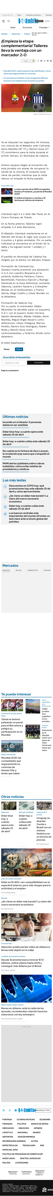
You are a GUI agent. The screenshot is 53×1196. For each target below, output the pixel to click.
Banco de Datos (39, 1124)
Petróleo (49, 15)
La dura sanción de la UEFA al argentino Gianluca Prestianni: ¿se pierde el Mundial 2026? (33, 191)
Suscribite (38, 362)
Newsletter (47, 27)
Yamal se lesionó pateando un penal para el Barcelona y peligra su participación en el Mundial (12, 727)
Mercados (8, 1128)
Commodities (32, 570)
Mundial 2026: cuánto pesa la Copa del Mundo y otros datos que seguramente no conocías (27, 72)
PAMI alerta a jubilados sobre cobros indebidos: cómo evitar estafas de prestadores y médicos (23, 466)
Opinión (38, 1128)
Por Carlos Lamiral (8, 970)
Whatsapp (35, 1110)
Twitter (3, 1110)
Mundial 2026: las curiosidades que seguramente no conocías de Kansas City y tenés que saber (11, 765)
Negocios (24, 1128)
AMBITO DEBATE (40, 1173)
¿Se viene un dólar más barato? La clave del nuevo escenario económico (28, 498)
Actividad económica (33, 15)
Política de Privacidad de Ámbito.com (22, 1154)
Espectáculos (10, 1145)
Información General (14, 1141)
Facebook (9, 1110)
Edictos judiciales (30, 1158)
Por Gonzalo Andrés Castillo (11, 1019)
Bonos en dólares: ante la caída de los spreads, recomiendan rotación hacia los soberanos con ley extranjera (24, 1011)
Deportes (16, 34)
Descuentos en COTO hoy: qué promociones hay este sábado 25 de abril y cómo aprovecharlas (29, 488)
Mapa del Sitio (10, 1149)
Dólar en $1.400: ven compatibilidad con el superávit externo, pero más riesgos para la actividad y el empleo (26, 885)
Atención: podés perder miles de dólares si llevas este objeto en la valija (25, 948)
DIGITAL (13, 1173)
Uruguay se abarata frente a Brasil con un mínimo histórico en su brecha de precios (44, 828)
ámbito (4, 34)
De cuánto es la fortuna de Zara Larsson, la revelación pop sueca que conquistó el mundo (26, 453)
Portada (7, 1119)
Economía (27, 27)
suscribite (39, 21)
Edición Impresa (26, 1137)
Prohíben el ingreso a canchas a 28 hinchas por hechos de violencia (29, 199)
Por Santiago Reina (8, 893)
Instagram (16, 1110)
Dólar (19, 15)
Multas (6, 1162)
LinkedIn (22, 1110)
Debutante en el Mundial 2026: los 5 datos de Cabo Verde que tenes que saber (47, 740)
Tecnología (28, 1145)
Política (21, 1124)
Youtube (28, 1110)
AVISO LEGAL (8, 1158)
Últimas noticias (26, 1119)
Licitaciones (21, 1162)
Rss (42, 1145)
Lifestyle (7, 1132)
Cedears (47, 570)
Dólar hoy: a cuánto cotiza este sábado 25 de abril (26, 443)
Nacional (23, 1132)
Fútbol (27, 34)
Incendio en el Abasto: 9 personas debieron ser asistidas (22, 424)
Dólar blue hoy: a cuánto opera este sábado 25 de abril (23, 433)
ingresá (47, 21)
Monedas (6, 570)
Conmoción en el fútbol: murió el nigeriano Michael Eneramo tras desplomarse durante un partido (26, 79)
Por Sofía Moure (43, 844)
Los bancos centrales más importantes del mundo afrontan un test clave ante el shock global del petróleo (29, 517)
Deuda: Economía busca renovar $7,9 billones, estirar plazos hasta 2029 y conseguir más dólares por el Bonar (22, 963)
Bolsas (19, 570)
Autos (34, 1141)
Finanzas (43, 27)
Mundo (36, 1132)
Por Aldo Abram (7, 909)
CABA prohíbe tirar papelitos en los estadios (46, 715)
